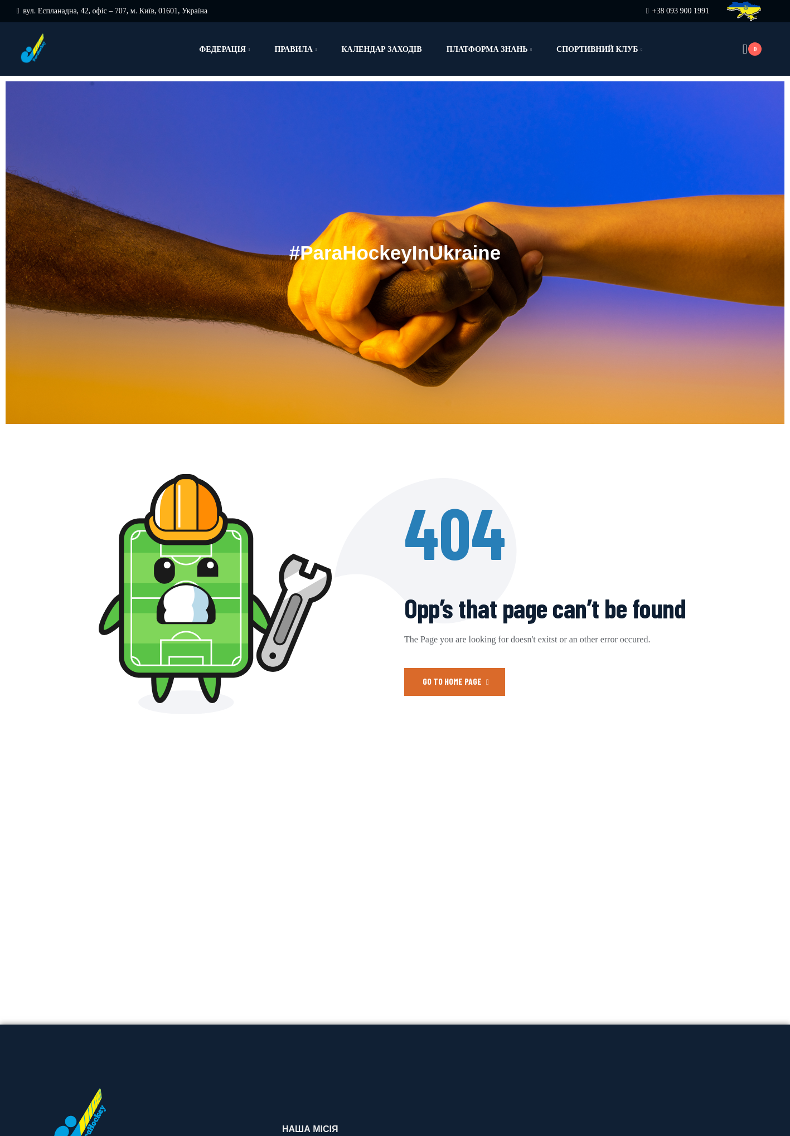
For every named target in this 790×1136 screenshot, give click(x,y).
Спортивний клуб (597, 49)
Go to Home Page (456, 681)
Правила (293, 49)
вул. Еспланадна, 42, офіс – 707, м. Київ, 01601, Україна (115, 11)
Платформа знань (487, 49)
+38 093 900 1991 (680, 11)
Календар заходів (381, 49)
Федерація (222, 49)
